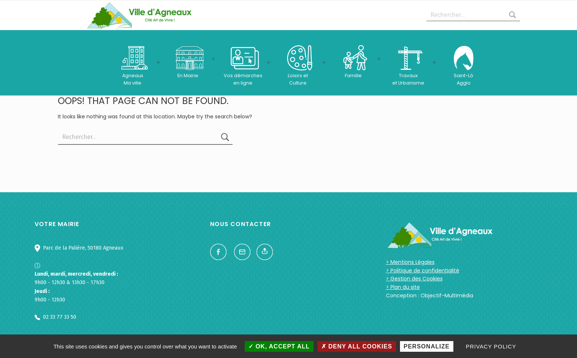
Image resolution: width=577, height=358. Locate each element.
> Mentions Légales (410, 262)
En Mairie (187, 75)
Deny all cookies (356, 346)
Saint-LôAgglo (463, 79)
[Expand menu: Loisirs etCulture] (324, 62)
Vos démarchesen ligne (243, 79)
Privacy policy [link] (491, 346)
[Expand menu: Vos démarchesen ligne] (268, 62)
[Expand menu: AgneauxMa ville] (158, 62)
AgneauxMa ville (132, 79)
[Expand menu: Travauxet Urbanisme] (434, 62)
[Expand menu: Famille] (379, 59)
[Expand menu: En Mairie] (213, 59)
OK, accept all (279, 346)
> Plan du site (403, 287)
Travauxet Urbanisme (408, 79)
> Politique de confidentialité (422, 270)
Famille (353, 75)
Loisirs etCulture (298, 79)
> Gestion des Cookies (414, 278)
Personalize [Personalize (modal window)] (427, 346)
